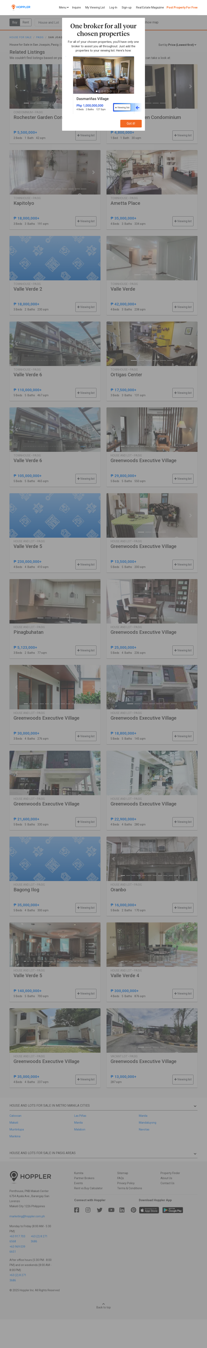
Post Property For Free (182, 7)
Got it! (131, 123)
